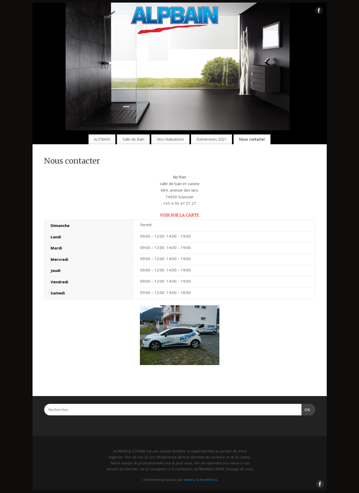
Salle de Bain (133, 139)
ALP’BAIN (102, 139)
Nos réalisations (170, 139)
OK (306, 409)
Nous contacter (252, 139)
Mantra (189, 479)
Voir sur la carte (179, 215)
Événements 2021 (211, 139)
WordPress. (209, 479)
